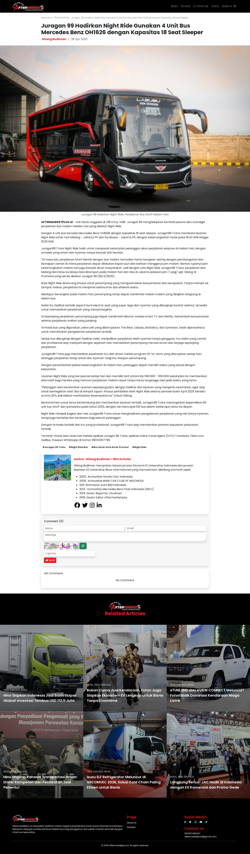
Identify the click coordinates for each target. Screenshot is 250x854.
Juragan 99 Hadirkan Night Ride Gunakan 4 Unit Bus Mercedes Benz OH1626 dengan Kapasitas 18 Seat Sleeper (129, 17)
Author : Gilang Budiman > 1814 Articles (102, 459)
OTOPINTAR (201, 6)
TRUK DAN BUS (62, 17)
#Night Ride (139, 447)
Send (50, 560)
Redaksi (131, 827)
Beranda (46, 17)
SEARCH (229, 6)
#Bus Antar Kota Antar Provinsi (110, 447)
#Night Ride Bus (78, 447)
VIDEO (215, 6)
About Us (131, 822)
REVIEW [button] (185, 6)
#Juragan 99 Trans (54, 447)
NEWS (174, 6)
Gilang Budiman (54, 39)
